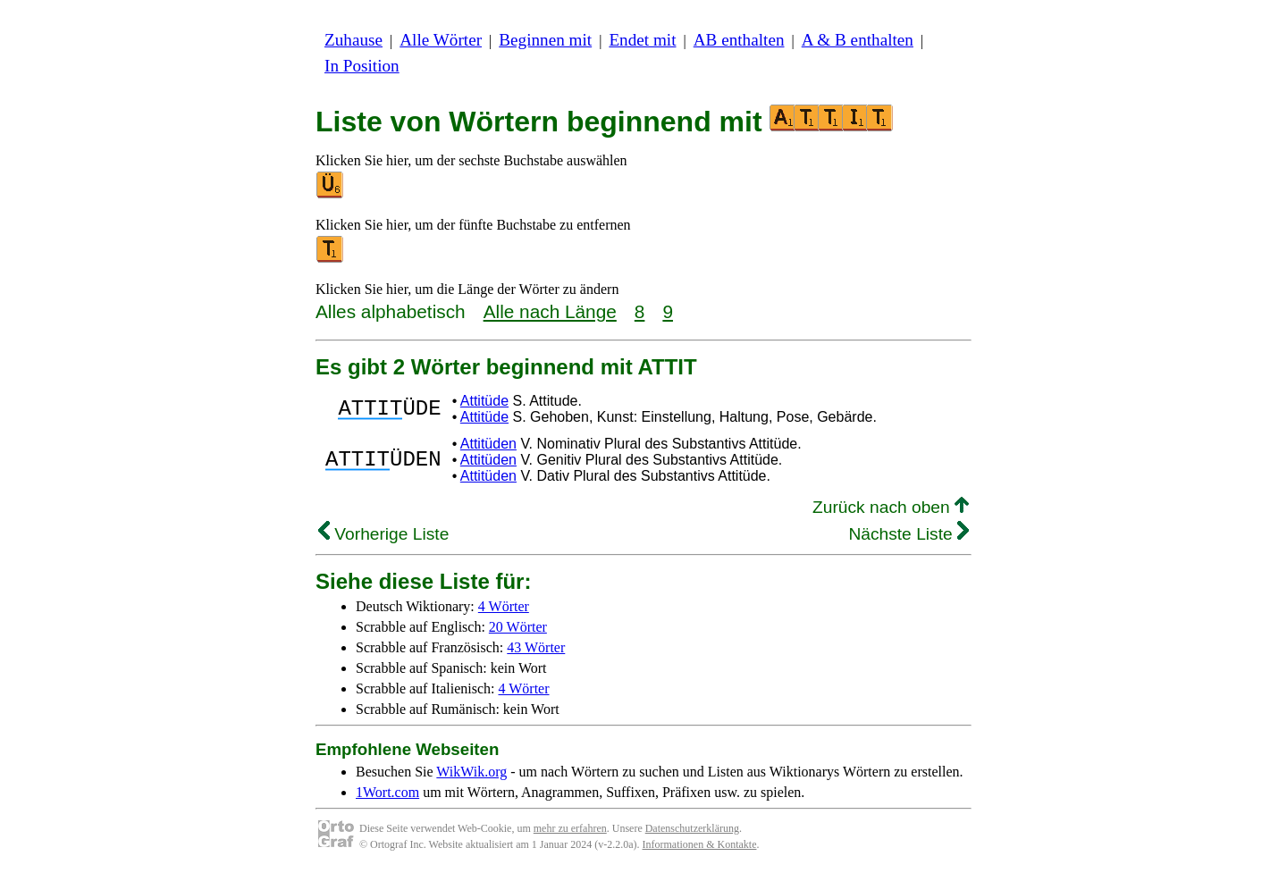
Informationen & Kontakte (700, 844)
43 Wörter (536, 647)
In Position (362, 65)
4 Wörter (503, 606)
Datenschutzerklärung (692, 828)
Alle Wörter (441, 39)
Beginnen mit (545, 39)
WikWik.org (471, 771)
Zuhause (353, 39)
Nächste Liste (908, 534)
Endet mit (642, 39)
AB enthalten (739, 39)
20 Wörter (518, 626)
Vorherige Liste (383, 534)
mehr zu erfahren (570, 828)
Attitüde (484, 400)
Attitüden (488, 443)
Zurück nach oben (890, 507)
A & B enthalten (857, 39)
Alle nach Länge (550, 311)
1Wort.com (387, 792)
